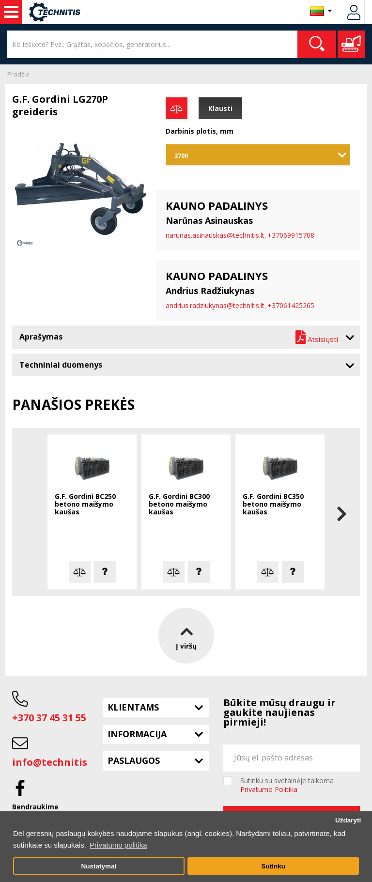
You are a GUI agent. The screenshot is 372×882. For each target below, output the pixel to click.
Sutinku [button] (273, 866)
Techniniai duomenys (60, 364)
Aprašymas (40, 336)
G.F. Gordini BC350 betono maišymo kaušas (273, 504)
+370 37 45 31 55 (49, 717)
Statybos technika (11, 12)
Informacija (137, 734)
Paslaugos (134, 760)
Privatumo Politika (268, 789)
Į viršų (186, 635)
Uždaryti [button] (348, 820)
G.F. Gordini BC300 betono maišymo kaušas (179, 504)
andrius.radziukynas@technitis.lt (215, 305)
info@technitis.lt (55, 762)
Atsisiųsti (316, 337)
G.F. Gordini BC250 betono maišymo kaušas (85, 504)
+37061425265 (290, 305)
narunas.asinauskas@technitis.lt (215, 235)
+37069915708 (290, 235)
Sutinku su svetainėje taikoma (287, 785)
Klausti (220, 108)
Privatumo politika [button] (118, 845)
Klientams (133, 707)
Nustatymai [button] (98, 866)
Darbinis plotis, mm (199, 131)
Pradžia (18, 74)
